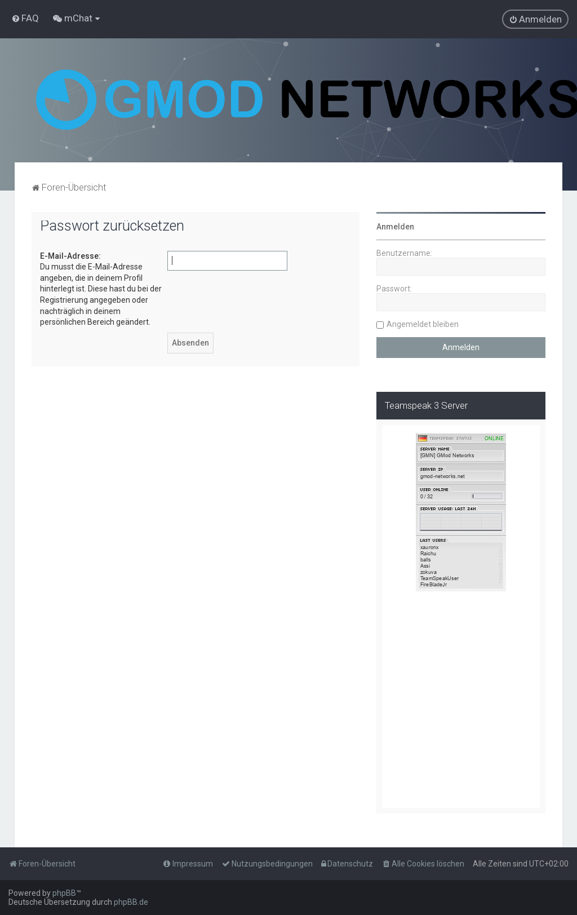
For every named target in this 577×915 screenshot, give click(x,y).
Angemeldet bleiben (423, 324)
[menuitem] (25, 18)
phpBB (64, 893)
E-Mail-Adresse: (70, 255)
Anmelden (395, 226)
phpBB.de (131, 902)
